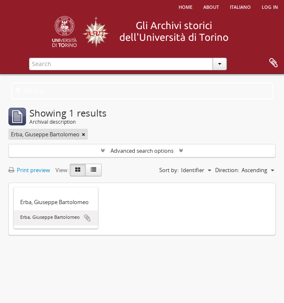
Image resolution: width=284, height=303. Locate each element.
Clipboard (273, 63)
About (211, 6)
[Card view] (78, 170)
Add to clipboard (87, 218)
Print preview (29, 170)
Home (185, 6)
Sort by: (169, 170)
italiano (240, 6)
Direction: (227, 170)
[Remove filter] (83, 134)
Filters (29, 91)
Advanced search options (142, 150)
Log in (270, 6)
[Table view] (93, 170)
